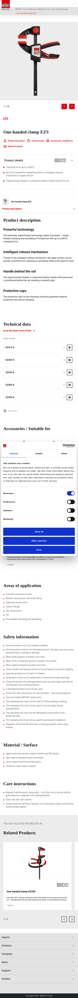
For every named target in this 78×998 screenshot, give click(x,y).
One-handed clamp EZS (26, 13)
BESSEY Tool (20, 9)
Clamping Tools (43, 9)
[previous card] (64, 919)
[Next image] (72, 106)
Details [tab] (39, 453)
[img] (39, 61)
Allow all (39, 531)
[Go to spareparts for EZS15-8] (69, 347)
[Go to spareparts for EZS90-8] (69, 397)
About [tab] (64, 453)
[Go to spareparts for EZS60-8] (69, 385)
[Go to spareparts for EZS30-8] (69, 360)
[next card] (72, 919)
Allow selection (39, 541)
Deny (38, 550)
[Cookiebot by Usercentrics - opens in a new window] (63, 446)
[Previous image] (64, 106)
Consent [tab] (14, 453)
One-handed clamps (59, 9)
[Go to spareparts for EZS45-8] (69, 372)
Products (31, 9)
